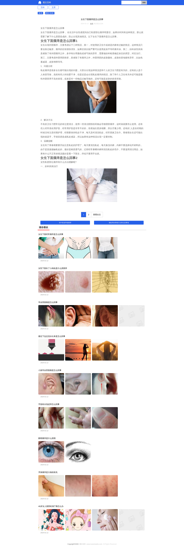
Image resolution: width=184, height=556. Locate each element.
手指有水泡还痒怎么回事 (48, 404)
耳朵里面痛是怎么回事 (47, 302)
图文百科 (47, 2)
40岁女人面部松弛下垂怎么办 (51, 506)
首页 (40, 13)
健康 (91, 24)
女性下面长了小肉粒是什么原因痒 (52, 268)
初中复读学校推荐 (65, 223)
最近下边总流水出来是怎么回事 (51, 336)
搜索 (144, 2)
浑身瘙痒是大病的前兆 (47, 472)
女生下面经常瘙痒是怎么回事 (50, 234)
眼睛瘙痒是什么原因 (47, 438)
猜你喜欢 (43, 227)
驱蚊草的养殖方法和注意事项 (119, 223)
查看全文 (97, 214)
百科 (43, 7)
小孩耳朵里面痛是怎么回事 (49, 370)
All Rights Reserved (98, 544)
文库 (54, 7)
